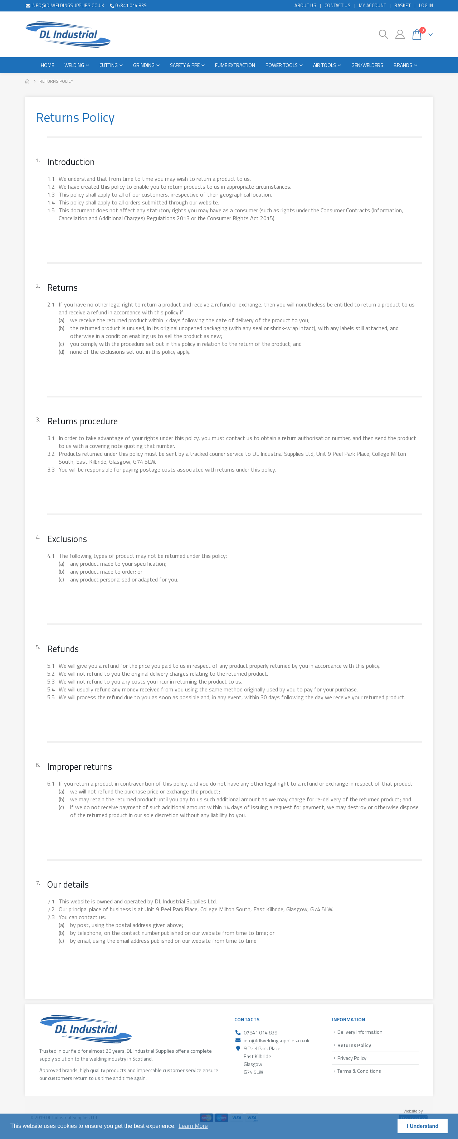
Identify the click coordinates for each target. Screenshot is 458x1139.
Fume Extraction (235, 65)
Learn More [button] (193, 1126)
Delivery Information (360, 1032)
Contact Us (338, 5)
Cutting (108, 65)
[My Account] (399, 34)
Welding (74, 65)
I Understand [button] (422, 1126)
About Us (305, 5)
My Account (372, 5)
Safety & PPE (185, 65)
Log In (426, 5)
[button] (383, 34)
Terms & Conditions (359, 1071)
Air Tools (324, 65)
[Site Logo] (68, 34)
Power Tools (281, 65)
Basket (402, 5)
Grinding (144, 65)
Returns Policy (354, 1045)
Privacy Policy (351, 1058)
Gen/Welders (367, 65)
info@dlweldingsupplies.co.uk (64, 5)
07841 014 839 (128, 5)
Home (47, 65)
